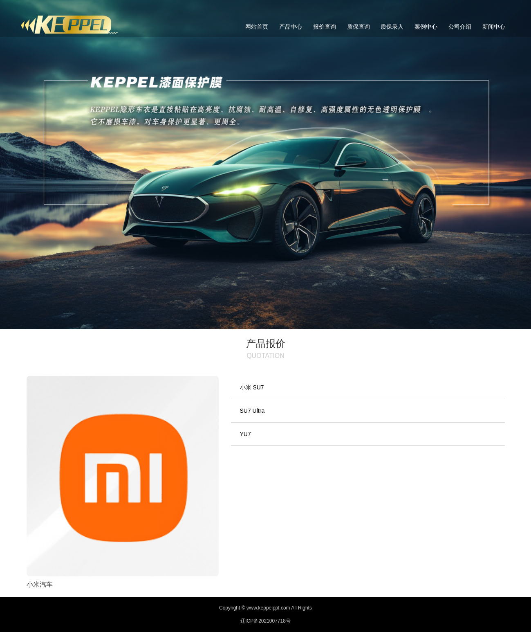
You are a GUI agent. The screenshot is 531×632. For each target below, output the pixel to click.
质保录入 (392, 26)
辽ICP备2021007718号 (265, 621)
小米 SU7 (252, 387)
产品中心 (290, 26)
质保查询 (358, 26)
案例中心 (425, 26)
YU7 (245, 434)
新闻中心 (493, 26)
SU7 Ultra (252, 410)
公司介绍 (459, 26)
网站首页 (256, 26)
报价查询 (324, 26)
